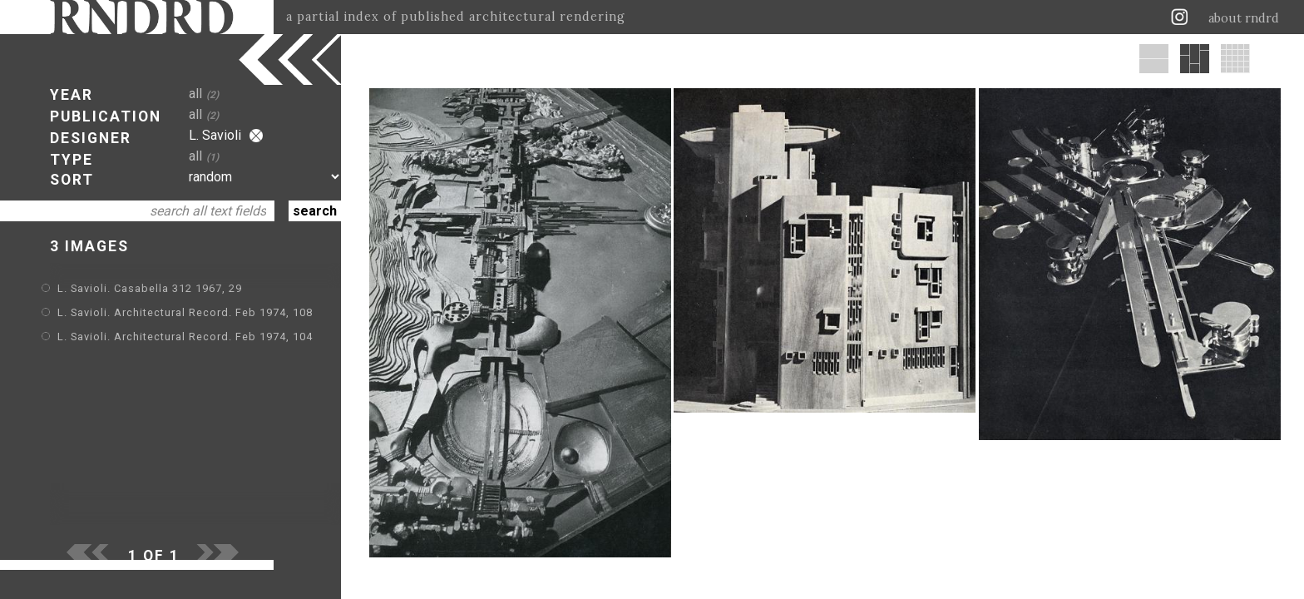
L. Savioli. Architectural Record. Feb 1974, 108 (185, 312)
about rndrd (1243, 18)
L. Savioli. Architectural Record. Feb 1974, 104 (185, 336)
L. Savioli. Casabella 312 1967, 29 (149, 288)
